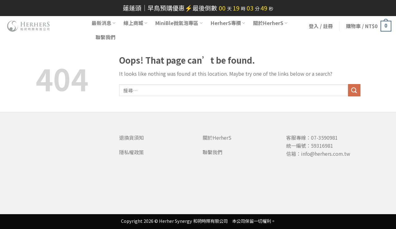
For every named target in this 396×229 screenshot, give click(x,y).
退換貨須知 (131, 137)
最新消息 (103, 23)
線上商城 (135, 23)
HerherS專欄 (228, 23)
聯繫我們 (105, 37)
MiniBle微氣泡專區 (178, 23)
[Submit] (354, 90)
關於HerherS (270, 23)
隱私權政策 (131, 152)
